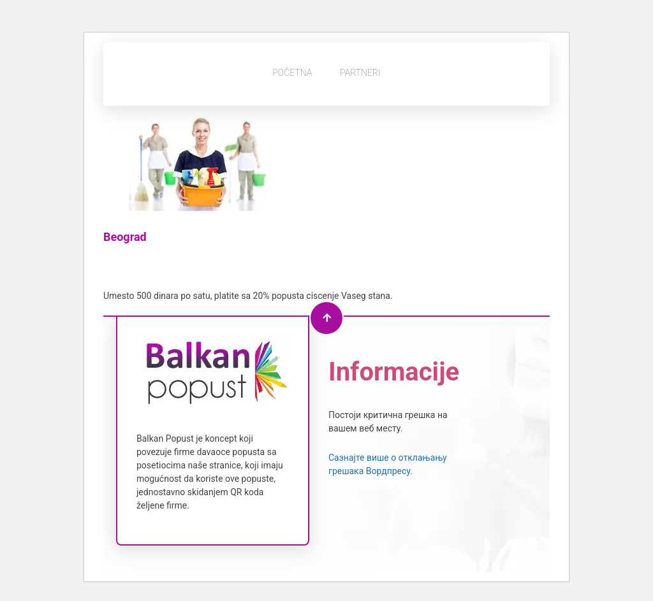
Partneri (360, 73)
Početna (292, 73)
